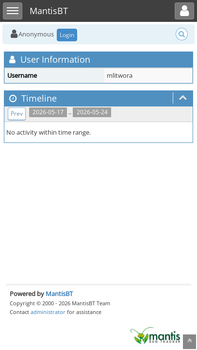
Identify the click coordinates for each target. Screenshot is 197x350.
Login (67, 35)
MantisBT (59, 293)
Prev (17, 113)
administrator (48, 311)
